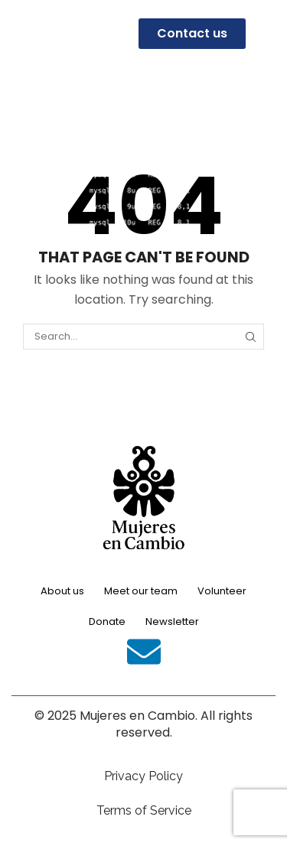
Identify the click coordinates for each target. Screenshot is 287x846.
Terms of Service (143, 810)
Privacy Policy (143, 776)
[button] (19, 33)
